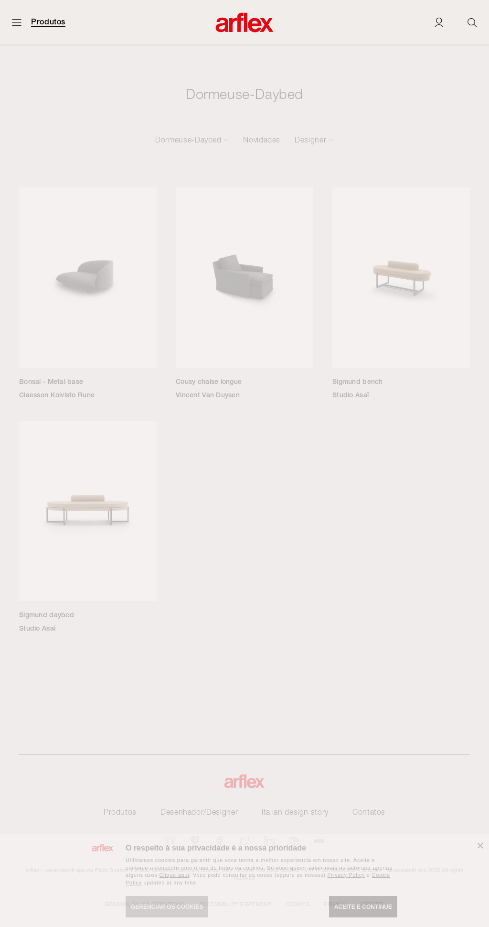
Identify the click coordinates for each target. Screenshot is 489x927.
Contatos (368, 811)
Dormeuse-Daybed (188, 139)
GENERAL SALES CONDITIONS (145, 904)
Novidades (261, 139)
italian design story (295, 811)
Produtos (48, 22)
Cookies (297, 904)
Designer (310, 139)
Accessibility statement (235, 904)
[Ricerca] (472, 22)
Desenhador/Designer (199, 811)
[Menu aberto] (16, 22)
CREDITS (372, 904)
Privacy (335, 904)
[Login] (439, 22)
